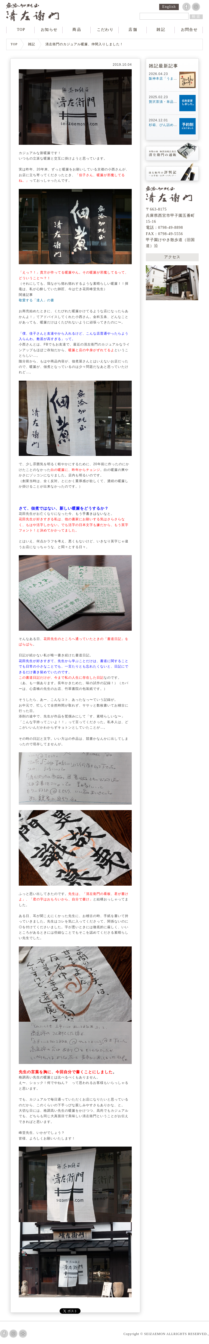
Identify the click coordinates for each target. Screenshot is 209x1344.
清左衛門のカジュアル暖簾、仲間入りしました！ (84, 44)
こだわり (105, 30)
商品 (77, 30)
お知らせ (49, 30)
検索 (196, 16)
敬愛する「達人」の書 (36, 300)
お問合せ (189, 30)
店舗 (133, 30)
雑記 (161, 30)
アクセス (172, 256)
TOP (21, 30)
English (169, 7)
